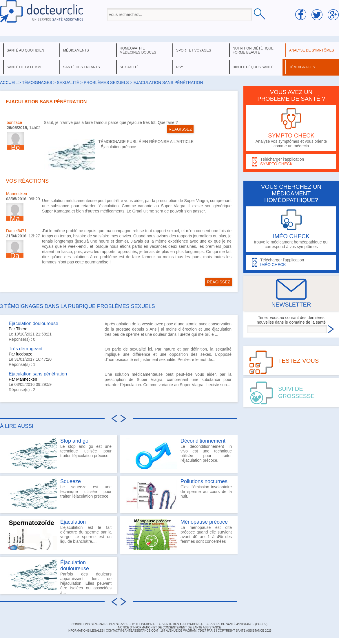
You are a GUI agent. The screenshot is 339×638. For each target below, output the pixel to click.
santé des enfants (81, 67)
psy (179, 67)
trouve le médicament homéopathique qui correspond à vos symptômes (291, 229)
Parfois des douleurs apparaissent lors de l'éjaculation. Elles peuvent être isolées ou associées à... (59, 577)
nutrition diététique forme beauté (253, 50)
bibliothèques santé (253, 67)
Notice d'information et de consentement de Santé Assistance (169, 627)
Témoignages (37, 82)
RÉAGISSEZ (180, 129)
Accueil (8, 82)
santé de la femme (25, 67)
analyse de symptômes (311, 50)
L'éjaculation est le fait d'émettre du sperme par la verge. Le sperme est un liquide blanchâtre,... (59, 534)
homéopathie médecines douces (138, 50)
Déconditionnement (203, 441)
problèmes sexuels (106, 82)
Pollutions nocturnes (204, 481)
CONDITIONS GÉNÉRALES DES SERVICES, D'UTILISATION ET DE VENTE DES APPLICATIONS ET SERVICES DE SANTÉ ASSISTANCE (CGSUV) (169, 624)
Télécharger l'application (291, 161)
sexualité (129, 67)
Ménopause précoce (204, 522)
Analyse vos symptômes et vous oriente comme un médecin (291, 128)
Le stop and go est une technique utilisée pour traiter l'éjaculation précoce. (59, 453)
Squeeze (70, 481)
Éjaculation (73, 522)
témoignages (302, 67)
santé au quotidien (25, 50)
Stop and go (74, 441)
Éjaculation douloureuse (33, 323)
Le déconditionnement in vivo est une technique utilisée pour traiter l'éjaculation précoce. (179, 453)
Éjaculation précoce (118, 146)
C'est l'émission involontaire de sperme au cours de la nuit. (179, 493)
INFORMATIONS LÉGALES (85, 630)
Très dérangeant (26, 348)
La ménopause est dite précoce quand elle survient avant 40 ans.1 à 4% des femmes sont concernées (179, 534)
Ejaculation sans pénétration (38, 373)
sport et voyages (193, 50)
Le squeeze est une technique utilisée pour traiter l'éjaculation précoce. (59, 493)
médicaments (76, 50)
